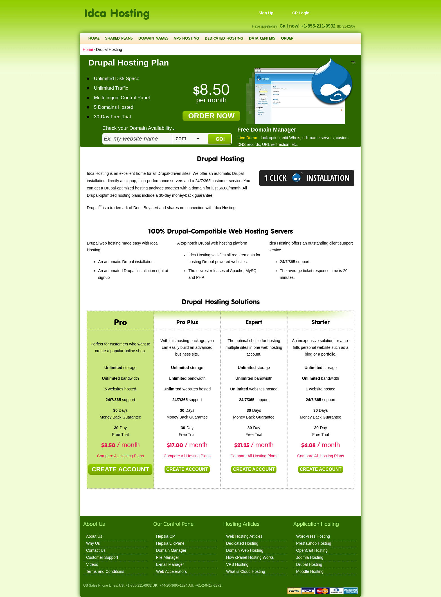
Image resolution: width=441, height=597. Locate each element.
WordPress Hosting (313, 536)
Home (94, 38)
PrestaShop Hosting (313, 543)
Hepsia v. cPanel (170, 543)
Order (287, 38)
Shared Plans (119, 38)
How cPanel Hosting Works (250, 557)
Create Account (120, 469)
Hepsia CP (165, 536)
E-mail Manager (170, 564)
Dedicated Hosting (224, 38)
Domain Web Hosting (244, 550)
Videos (92, 564)
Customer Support (102, 557)
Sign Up (265, 13)
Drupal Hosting (309, 564)
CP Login (300, 13)
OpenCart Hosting (312, 550)
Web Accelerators (171, 571)
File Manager (167, 557)
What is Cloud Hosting (245, 571)
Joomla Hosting (309, 557)
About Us (94, 536)
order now (211, 116)
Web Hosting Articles (244, 536)
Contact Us (95, 550)
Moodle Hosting (309, 571)
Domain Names (153, 38)
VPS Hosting (186, 38)
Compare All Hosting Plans (120, 456)
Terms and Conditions (105, 571)
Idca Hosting (117, 10)
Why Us (93, 543)
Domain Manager (171, 550)
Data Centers (262, 38)
